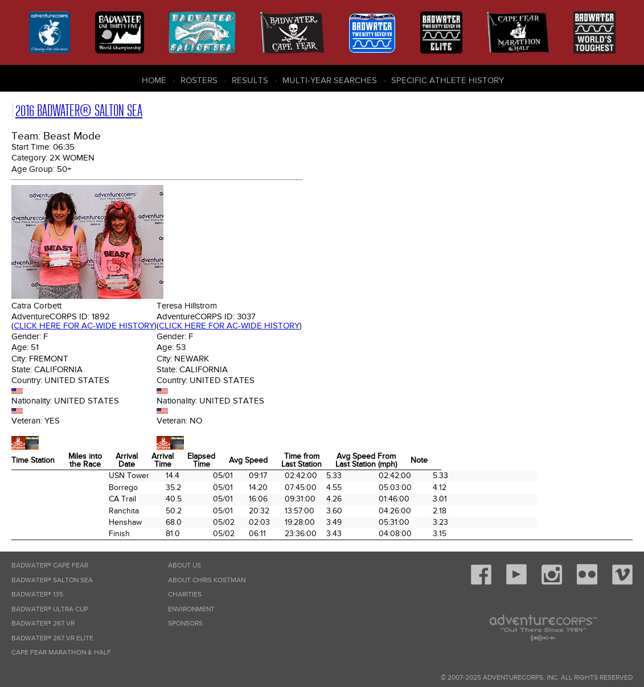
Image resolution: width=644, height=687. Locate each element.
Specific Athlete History (447, 80)
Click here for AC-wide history (84, 325)
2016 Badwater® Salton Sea (78, 110)
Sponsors (185, 623)
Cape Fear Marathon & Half (61, 652)
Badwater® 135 (37, 594)
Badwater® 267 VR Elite (52, 638)
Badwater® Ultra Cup (49, 609)
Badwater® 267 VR (43, 623)
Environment (191, 609)
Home (154, 80)
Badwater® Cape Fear (49, 565)
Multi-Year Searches (329, 80)
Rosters (199, 80)
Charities (185, 594)
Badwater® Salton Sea (52, 580)
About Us (184, 565)
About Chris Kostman (206, 580)
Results (250, 80)
